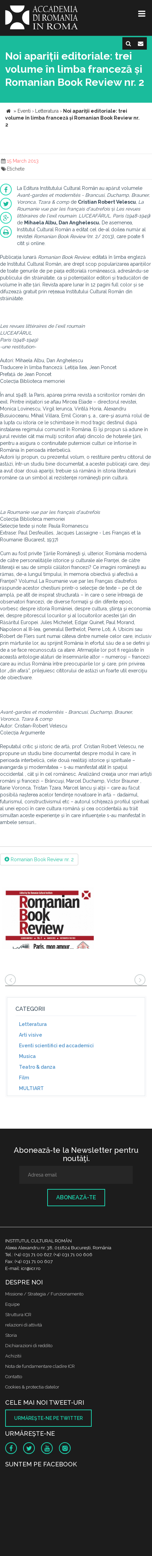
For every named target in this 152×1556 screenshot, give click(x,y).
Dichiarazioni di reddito (28, 1345)
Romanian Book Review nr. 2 (39, 859)
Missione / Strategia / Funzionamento (44, 1293)
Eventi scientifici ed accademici (56, 1045)
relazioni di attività (23, 1325)
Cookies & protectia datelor (32, 1387)
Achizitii (13, 1356)
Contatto (13, 1376)
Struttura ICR (18, 1314)
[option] (47, 918)
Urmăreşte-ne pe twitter (48, 1418)
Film (24, 1077)
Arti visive (30, 1035)
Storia (11, 1335)
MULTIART (31, 1088)
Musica (27, 1056)
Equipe (12, 1304)
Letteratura (33, 1024)
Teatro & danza (37, 1067)
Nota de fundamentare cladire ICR (40, 1366)
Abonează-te (76, 1197)
